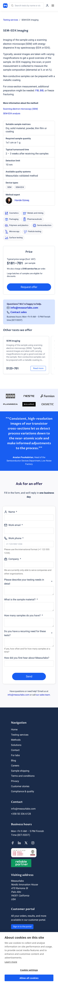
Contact (15, 750)
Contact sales (18, 312)
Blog (13, 760)
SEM (9, 187)
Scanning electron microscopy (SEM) (20, 109)
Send (29, 676)
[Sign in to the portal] (47, 5)
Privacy (15, 781)
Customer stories (20, 786)
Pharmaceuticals (32, 219)
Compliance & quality (22, 791)
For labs (15, 755)
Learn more (11, 961)
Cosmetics (12, 213)
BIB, (42, 90)
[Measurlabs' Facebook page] (12, 842)
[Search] (26, 5)
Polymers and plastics (16, 225)
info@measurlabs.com (24, 307)
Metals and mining (33, 213)
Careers (15, 765)
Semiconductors (42, 225)
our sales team (43, 695)
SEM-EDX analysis (11, 113)
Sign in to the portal (22, 926)
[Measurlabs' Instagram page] (32, 842)
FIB (37, 90)
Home (14, 729)
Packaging (11, 219)
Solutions (16, 745)
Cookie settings (29, 969)
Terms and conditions (23, 775)
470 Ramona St (19, 888)
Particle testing (32, 231)
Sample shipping (20, 770)
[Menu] (53, 5)
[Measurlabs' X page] (26, 842)
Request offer (29, 287)
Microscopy (12, 231)
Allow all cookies (29, 977)
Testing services (10, 20)
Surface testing (14, 238)
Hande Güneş (22, 200)
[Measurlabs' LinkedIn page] (19, 842)
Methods (16, 739)
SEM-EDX (20, 187)
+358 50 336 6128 (21, 813)
